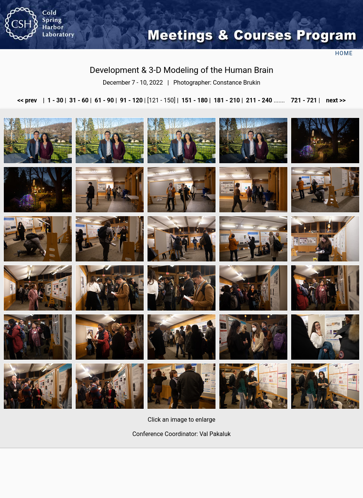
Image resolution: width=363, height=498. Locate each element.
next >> (333, 100)
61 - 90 (103, 100)
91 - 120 (130, 100)
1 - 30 (55, 100)
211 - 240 (258, 100)
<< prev (29, 100)
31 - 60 (78, 100)
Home (344, 53)
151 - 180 (194, 100)
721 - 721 (303, 100)
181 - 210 (226, 100)
